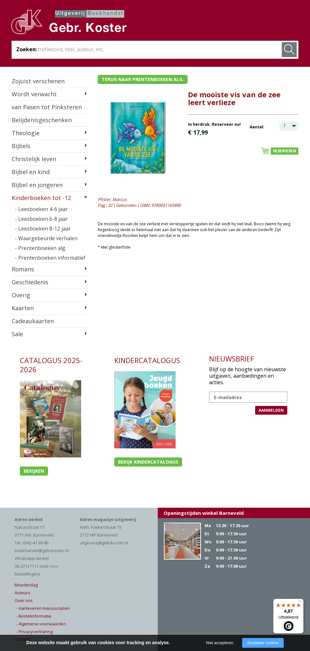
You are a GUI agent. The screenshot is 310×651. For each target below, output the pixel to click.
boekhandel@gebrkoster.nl (42, 550)
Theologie (26, 133)
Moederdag (26, 585)
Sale (17, 334)
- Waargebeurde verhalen (46, 238)
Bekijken (34, 471)
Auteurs (22, 593)
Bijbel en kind (31, 172)
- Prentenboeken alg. (40, 248)
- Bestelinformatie (33, 616)
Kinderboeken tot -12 (41, 198)
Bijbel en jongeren (37, 185)
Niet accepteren (219, 643)
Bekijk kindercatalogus (148, 462)
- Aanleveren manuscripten (43, 608)
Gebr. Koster (69, 23)
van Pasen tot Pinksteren (47, 107)
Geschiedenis (30, 282)
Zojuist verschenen (38, 81)
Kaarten (23, 308)
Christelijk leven (34, 159)
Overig (21, 295)
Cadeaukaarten (33, 321)
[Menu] (300, 603)
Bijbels (21, 146)
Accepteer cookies (263, 643)
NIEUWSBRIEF (231, 358)
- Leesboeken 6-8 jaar (41, 218)
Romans (23, 269)
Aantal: (257, 126)
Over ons (24, 600)
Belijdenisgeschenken (42, 120)
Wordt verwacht (34, 94)
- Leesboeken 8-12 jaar (43, 228)
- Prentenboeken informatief (50, 257)
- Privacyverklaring (34, 631)
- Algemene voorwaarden (41, 624)
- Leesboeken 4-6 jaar (41, 209)
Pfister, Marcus (112, 199)
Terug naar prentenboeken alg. (143, 79)
